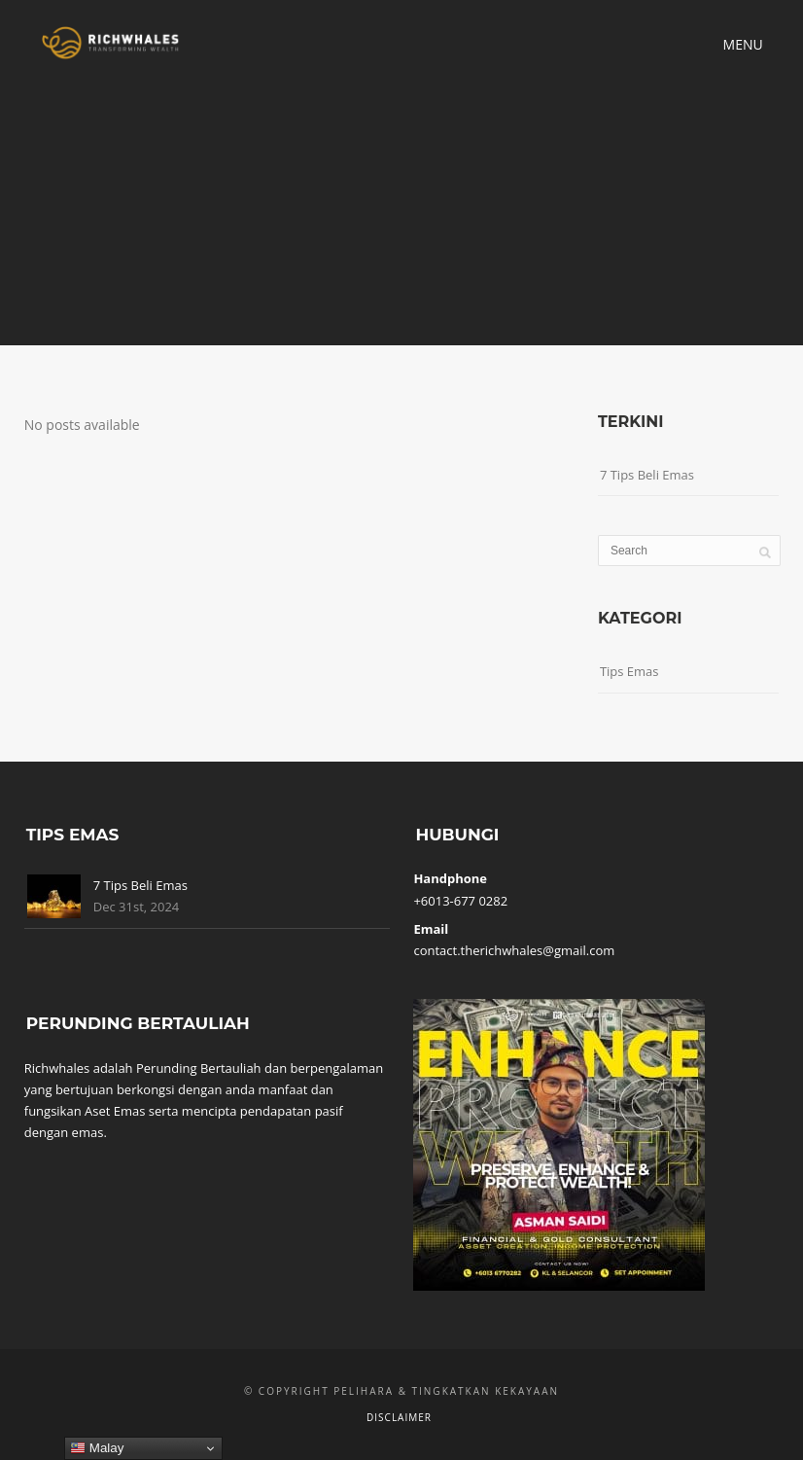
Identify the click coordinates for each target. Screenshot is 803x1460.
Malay (96, 1448)
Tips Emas (629, 671)
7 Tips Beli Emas (647, 474)
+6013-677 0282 (460, 900)
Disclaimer (399, 1417)
